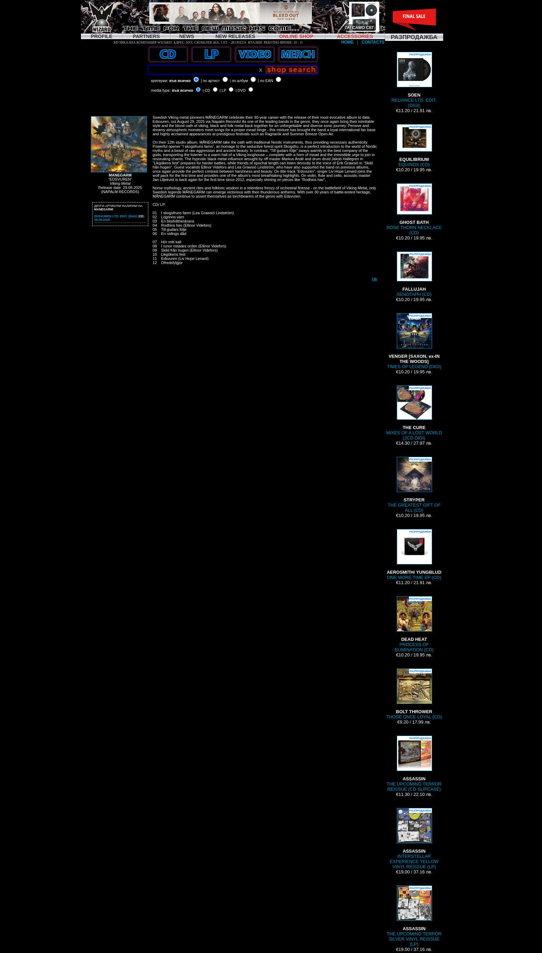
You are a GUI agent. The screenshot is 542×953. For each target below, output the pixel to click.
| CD (206, 90)
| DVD (240, 90)
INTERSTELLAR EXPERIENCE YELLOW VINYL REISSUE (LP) (414, 838)
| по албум (239, 81)
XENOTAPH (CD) (413, 274)
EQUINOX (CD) (414, 145)
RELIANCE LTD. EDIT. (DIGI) (414, 80)
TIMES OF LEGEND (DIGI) (414, 341)
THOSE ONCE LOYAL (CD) (414, 694)
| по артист (210, 81)
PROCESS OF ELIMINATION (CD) (414, 624)
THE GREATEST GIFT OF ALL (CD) (414, 485)
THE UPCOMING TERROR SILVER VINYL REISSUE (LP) (414, 916)
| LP (222, 90)
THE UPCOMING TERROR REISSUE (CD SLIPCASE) (414, 764)
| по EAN (265, 81)
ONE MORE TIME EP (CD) (414, 554)
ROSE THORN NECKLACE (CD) (414, 209)
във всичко (180, 81)
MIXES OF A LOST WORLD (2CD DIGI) (414, 413)
